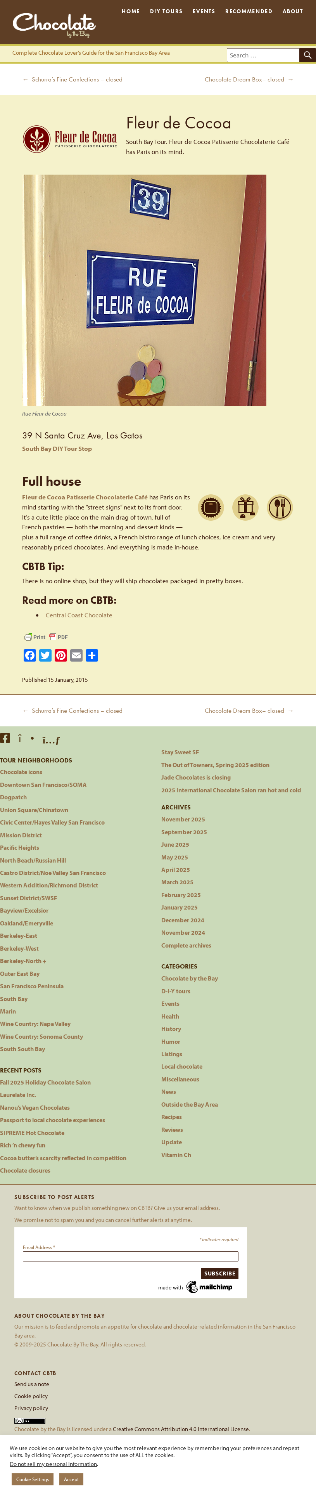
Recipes (171, 1116)
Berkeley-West (19, 948)
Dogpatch (13, 797)
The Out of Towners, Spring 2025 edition (215, 765)
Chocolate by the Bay (189, 978)
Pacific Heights (19, 847)
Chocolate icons (21, 772)
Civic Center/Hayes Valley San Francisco (52, 822)
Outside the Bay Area (189, 1104)
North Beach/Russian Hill (33, 860)
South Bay (14, 999)
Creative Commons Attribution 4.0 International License (181, 1429)
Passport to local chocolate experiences (52, 1120)
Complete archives (186, 945)
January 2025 (179, 907)
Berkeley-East (18, 935)
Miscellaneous (180, 1079)
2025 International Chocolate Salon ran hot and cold (231, 790)
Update (171, 1142)
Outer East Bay (20, 973)
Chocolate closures (25, 1170)
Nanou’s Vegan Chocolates (35, 1107)
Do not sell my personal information (53, 1464)
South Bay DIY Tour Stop (57, 448)
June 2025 (175, 844)
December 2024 (182, 920)
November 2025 (183, 819)
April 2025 (175, 869)
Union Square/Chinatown (34, 810)
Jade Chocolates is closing (196, 777)
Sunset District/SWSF (28, 898)
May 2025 (174, 857)
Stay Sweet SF (180, 752)
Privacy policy (31, 1408)
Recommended (249, 11)
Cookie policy (31, 1396)
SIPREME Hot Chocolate (32, 1132)
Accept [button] (71, 1479)
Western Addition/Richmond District (49, 885)
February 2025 (181, 895)
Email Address (39, 1247)
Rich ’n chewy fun (22, 1145)
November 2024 (183, 932)
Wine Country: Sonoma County (41, 1036)
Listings (171, 1054)
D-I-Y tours (175, 991)
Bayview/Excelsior (24, 910)
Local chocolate (181, 1066)
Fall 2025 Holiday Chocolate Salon (45, 1082)
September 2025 (184, 832)
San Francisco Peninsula (32, 986)
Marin (8, 1011)
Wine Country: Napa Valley (35, 1023)
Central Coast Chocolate (79, 615)
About (293, 11)
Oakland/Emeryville (26, 923)
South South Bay (22, 1049)
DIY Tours (166, 11)
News (168, 1091)
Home (131, 11)
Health (170, 1016)
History (171, 1028)
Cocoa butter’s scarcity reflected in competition (63, 1158)
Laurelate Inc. (18, 1094)
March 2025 (177, 882)
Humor (170, 1041)
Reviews (172, 1129)
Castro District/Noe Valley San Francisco (53, 872)
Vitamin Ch (176, 1154)
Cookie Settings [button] (32, 1479)
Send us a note (31, 1384)
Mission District (21, 835)
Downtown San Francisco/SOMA (43, 784)
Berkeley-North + (23, 960)
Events (204, 11)
